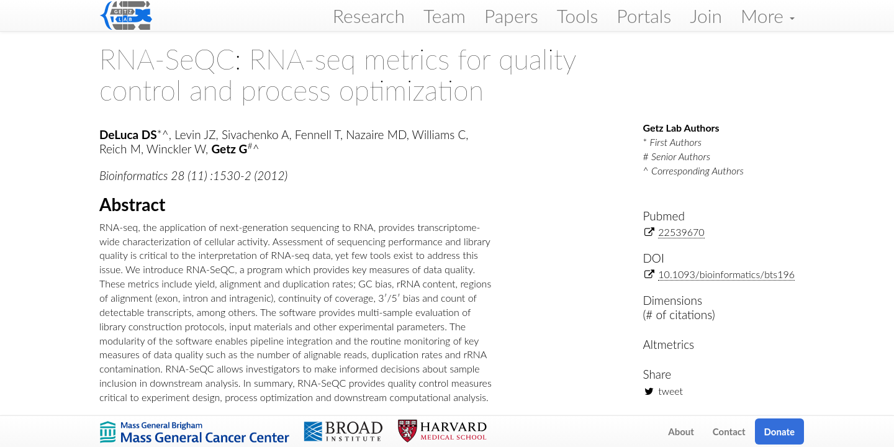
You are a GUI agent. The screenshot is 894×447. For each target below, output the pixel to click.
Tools (577, 15)
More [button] (768, 15)
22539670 (681, 232)
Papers (511, 15)
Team (444, 15)
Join (706, 15)
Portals (643, 15)
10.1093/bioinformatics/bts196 (726, 274)
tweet (670, 391)
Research (369, 15)
